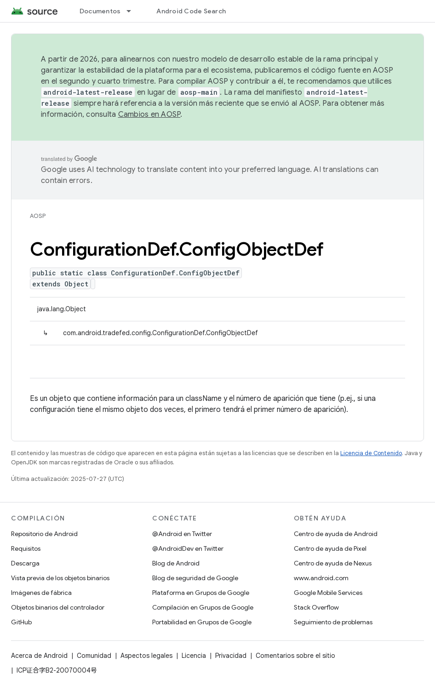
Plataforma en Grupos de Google (200, 592)
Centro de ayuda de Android (336, 534)
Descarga (25, 563)
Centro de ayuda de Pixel (330, 548)
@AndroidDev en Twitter (187, 548)
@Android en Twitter (182, 534)
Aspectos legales (146, 655)
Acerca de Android (39, 655)
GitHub (21, 622)
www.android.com (321, 578)
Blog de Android (176, 563)
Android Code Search (191, 11)
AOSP (38, 216)
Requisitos (25, 548)
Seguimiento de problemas (333, 622)
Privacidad (230, 655)
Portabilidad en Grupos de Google (202, 622)
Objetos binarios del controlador (57, 607)
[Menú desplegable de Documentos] (132, 11)
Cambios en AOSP (149, 114)
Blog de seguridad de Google (195, 578)
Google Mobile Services (328, 592)
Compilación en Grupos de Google (202, 607)
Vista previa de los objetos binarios (60, 578)
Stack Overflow (316, 607)
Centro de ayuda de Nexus (333, 563)
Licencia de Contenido (371, 453)
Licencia (194, 655)
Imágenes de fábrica (41, 592)
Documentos (100, 11)
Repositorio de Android (44, 534)
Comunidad (94, 655)
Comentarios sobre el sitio (295, 655)
